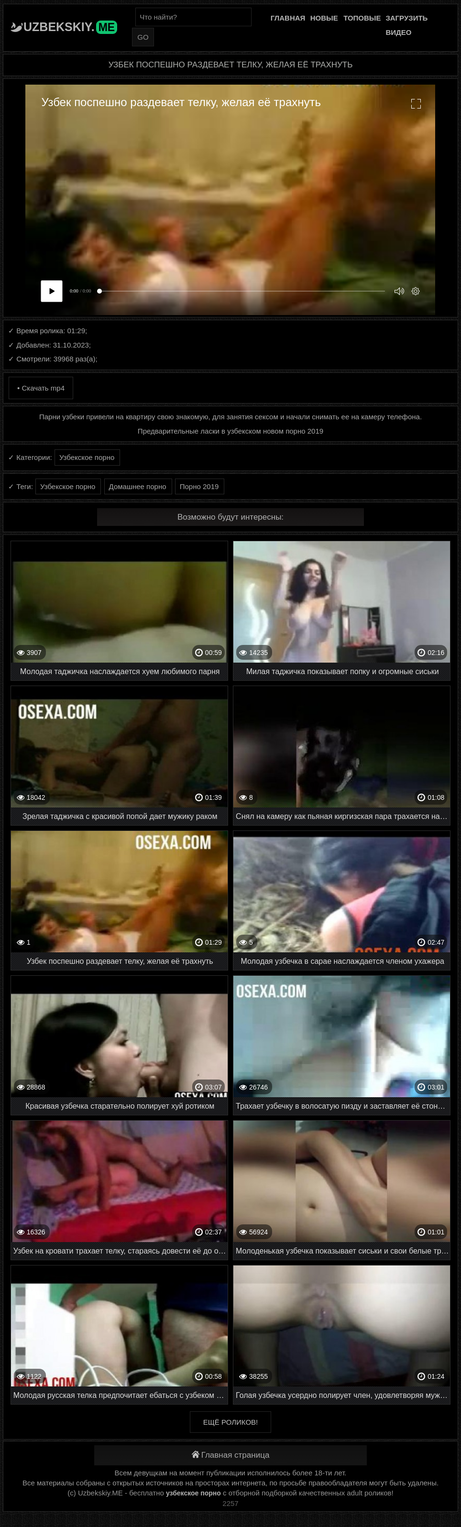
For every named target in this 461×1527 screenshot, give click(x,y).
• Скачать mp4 (41, 388)
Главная (288, 18)
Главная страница (231, 1455)
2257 (230, 1503)
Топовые (362, 18)
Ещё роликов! (230, 1422)
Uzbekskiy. (70, 26)
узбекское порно (193, 1493)
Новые (324, 18)
